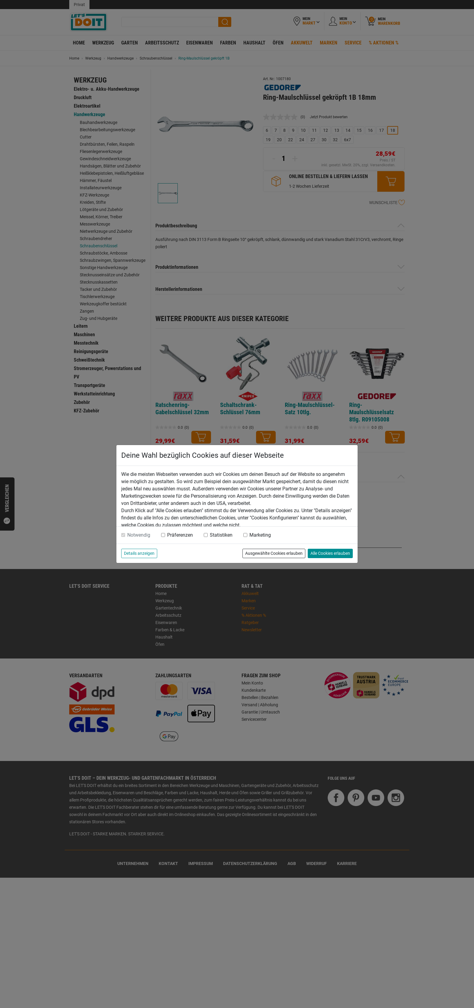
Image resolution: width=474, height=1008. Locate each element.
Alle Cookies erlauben (330, 553)
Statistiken (221, 535)
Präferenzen (180, 535)
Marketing (260, 535)
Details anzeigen (139, 553)
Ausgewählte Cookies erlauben (274, 553)
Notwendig (138, 535)
